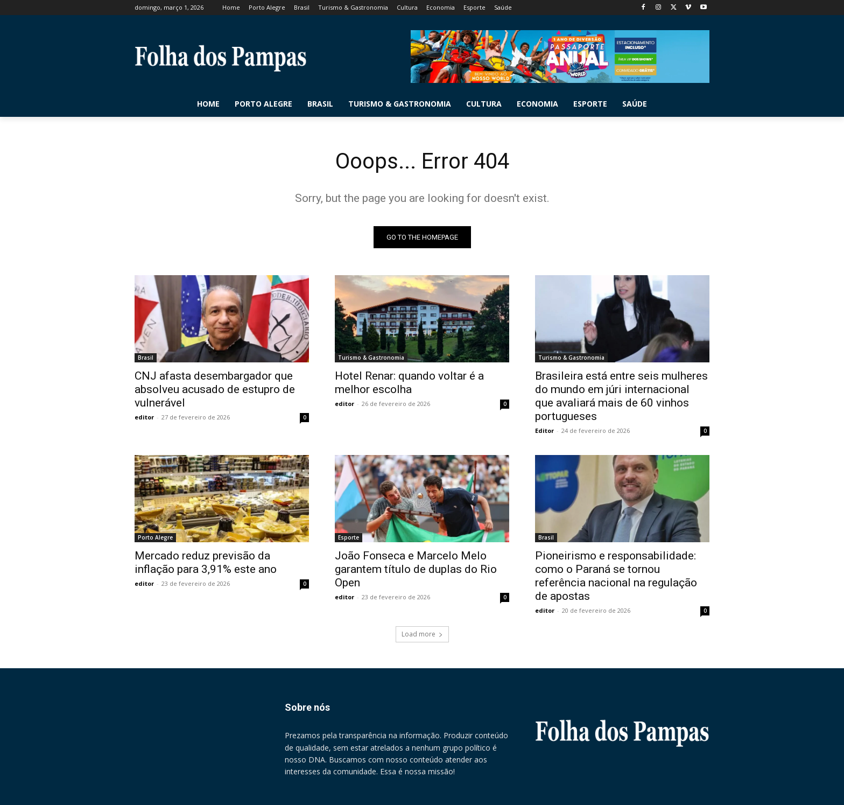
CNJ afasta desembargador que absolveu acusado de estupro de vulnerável (215, 389)
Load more (422, 634)
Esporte (348, 537)
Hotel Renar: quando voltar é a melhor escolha (409, 382)
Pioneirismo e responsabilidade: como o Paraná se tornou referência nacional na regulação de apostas (616, 576)
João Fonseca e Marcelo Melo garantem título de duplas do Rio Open (416, 569)
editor (144, 417)
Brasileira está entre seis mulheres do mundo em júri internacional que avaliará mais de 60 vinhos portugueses (621, 396)
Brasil (145, 357)
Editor (544, 430)
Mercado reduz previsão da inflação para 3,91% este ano (206, 562)
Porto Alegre (155, 537)
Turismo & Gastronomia (371, 357)
